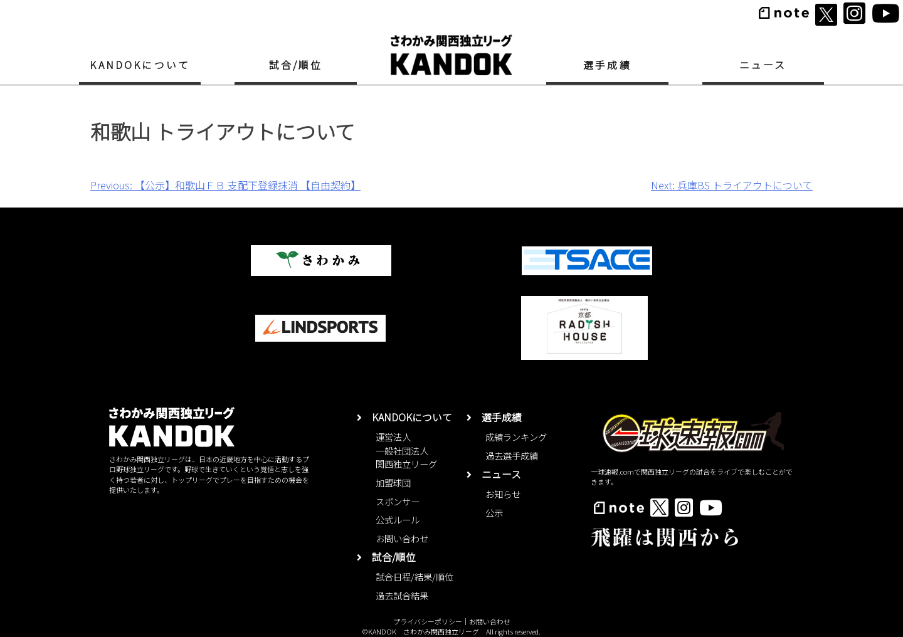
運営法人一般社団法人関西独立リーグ (406, 450)
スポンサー (398, 501)
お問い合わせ (402, 538)
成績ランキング (516, 436)
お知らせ (502, 493)
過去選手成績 (511, 455)
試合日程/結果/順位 (414, 576)
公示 (494, 512)
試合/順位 (296, 65)
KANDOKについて (140, 65)
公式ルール (398, 519)
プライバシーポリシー (427, 621)
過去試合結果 (402, 595)
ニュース (763, 65)
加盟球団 (393, 482)
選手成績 (607, 65)
